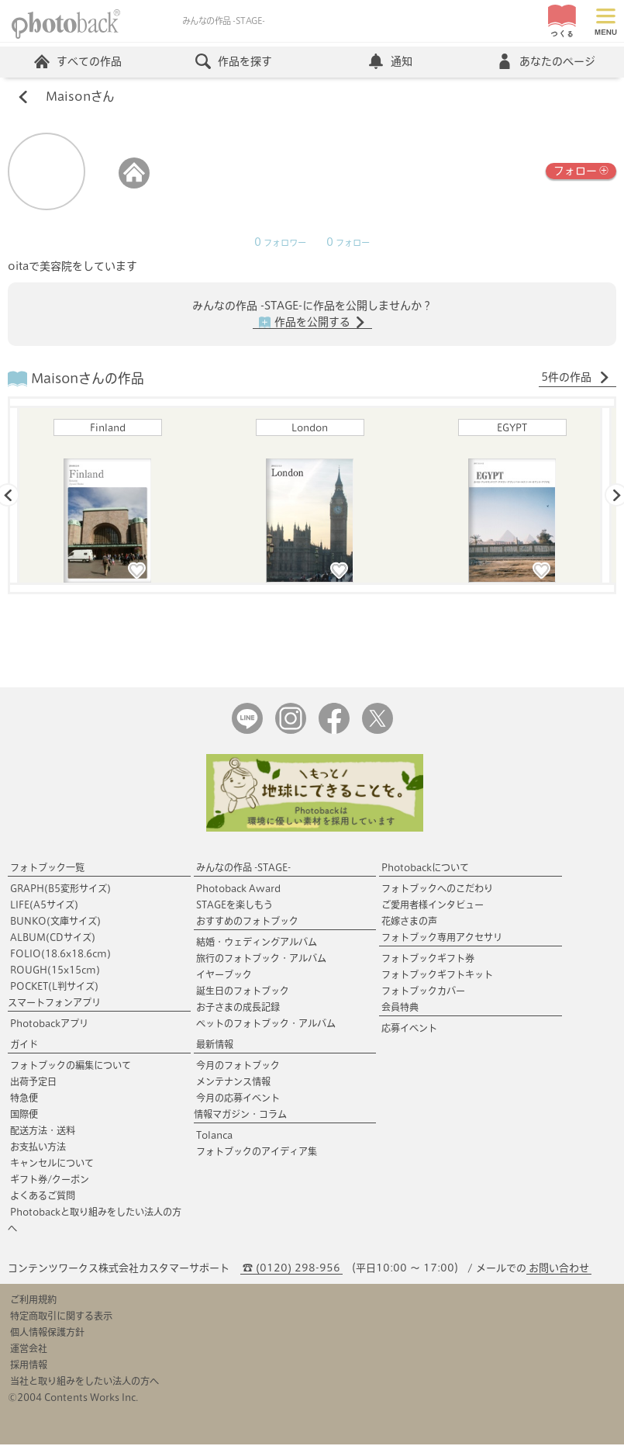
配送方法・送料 (42, 1131)
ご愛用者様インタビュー (432, 906)
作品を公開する (312, 323)
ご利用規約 (33, 1301)
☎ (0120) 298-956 (291, 1269)
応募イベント (409, 1029)
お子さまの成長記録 (238, 1008)
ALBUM (52, 938)
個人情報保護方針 (47, 1333)
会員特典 (400, 1008)
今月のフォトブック (238, 1066)
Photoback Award (238, 889)
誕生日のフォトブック (242, 992)
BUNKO (55, 922)
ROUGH (55, 971)
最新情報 (214, 1045)
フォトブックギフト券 (427, 959)
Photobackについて (425, 868)
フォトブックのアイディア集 (256, 1152)
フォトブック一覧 (47, 868)
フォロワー (280, 243)
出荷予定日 (33, 1083)
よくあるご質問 (42, 1197)
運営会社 (28, 1349)
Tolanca (214, 1136)
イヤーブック (224, 976)
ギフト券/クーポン (49, 1180)
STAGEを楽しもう (234, 906)
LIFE (44, 906)
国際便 (24, 1115)
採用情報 (28, 1366)
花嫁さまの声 (409, 922)
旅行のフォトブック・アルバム (261, 959)
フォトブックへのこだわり (437, 889)
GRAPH (60, 889)
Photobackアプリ (49, 1024)
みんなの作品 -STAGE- (243, 868)
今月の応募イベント (238, 1099)
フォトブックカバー (423, 992)
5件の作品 (575, 378)
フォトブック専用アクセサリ (441, 938)
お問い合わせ (559, 1269)
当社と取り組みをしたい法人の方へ (84, 1382)
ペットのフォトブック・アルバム (266, 1024)
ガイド (24, 1045)
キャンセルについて (52, 1164)
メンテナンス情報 (233, 1083)
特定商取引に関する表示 (61, 1317)
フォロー (580, 171)
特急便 (24, 1099)
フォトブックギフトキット (437, 976)
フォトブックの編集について (70, 1066)
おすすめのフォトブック (247, 922)
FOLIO (60, 955)
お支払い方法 (38, 1148)
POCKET (54, 987)
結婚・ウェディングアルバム (256, 943)
